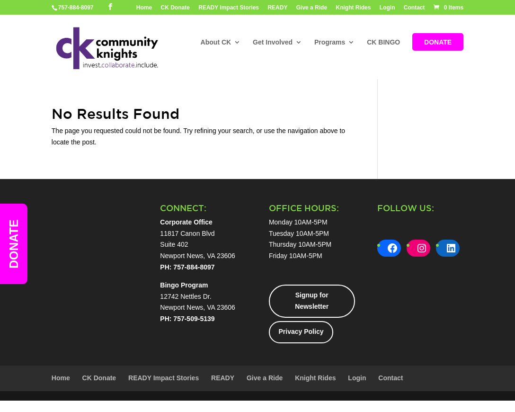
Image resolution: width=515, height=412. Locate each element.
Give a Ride (311, 8)
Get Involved (273, 42)
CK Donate (175, 8)
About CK (216, 42)
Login (387, 8)
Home (144, 8)
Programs (329, 42)
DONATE (438, 42)
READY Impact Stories (228, 8)
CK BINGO (383, 42)
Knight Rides (353, 8)
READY (277, 8)
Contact (414, 8)
